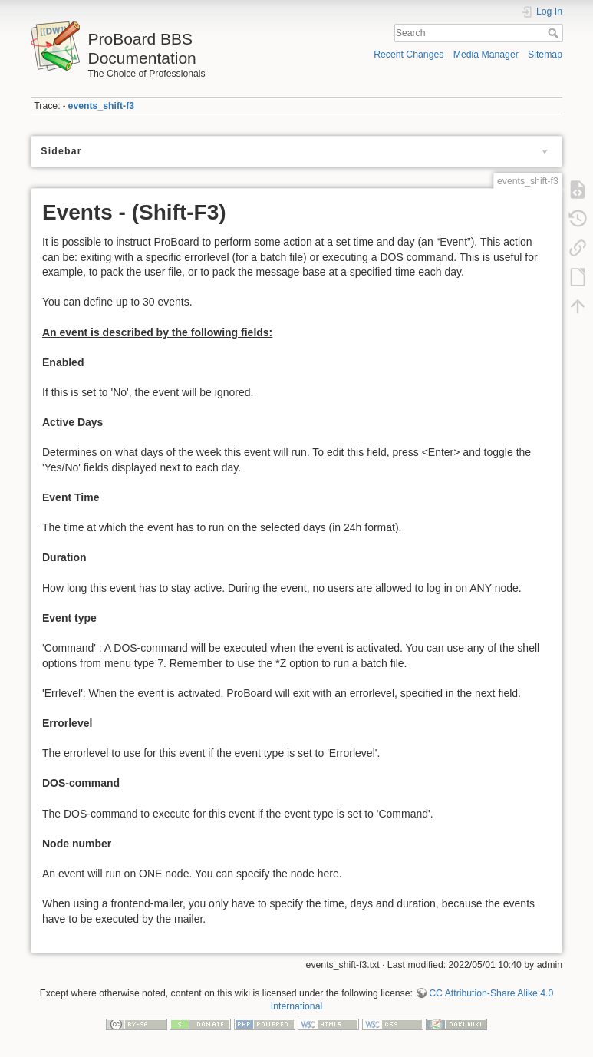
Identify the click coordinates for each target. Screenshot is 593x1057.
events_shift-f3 (101, 106)
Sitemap (545, 54)
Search (555, 33)
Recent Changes (408, 54)
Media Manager (486, 54)
